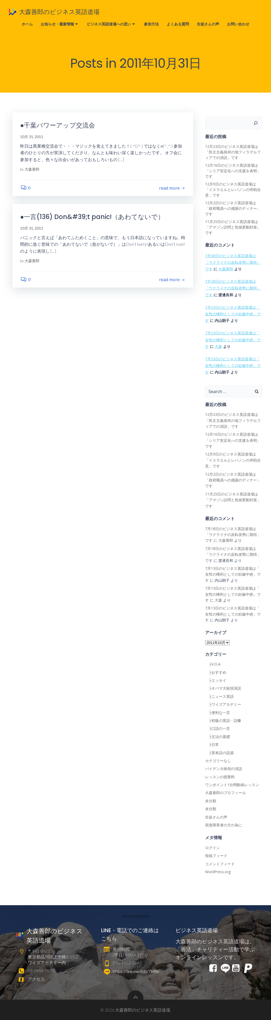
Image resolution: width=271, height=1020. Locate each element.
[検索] (256, 123)
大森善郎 (32, 169)
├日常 (212, 744)
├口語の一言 (217, 728)
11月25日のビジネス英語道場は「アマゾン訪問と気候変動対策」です (233, 227)
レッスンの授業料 (220, 776)
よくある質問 (178, 23)
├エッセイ (215, 680)
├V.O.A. (213, 664)
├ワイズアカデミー (223, 704)
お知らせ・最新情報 (60, 23)
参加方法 (151, 23)
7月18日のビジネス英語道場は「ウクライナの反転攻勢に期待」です (233, 262)
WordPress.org (218, 872)
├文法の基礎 (217, 736)
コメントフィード (220, 863)
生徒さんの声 (208, 23)
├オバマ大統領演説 (223, 688)
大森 (218, 346)
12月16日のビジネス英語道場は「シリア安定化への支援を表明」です (233, 171)
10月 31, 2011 (31, 137)
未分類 (210, 800)
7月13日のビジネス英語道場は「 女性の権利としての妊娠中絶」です (233, 314)
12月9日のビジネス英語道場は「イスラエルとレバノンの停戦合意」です (233, 190)
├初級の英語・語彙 (223, 720)
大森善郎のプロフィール (225, 792)
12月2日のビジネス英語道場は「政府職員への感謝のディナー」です (233, 209)
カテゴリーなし (218, 760)
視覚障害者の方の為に (223, 825)
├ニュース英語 (219, 696)
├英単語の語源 (219, 752)
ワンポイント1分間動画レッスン (232, 784)
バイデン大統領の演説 (223, 768)
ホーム (27, 23)
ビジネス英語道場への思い (111, 23)
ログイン (212, 847)
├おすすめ (215, 672)
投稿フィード (216, 855)
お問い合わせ (238, 23)
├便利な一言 (217, 712)
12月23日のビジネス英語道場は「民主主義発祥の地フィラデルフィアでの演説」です (233, 152)
